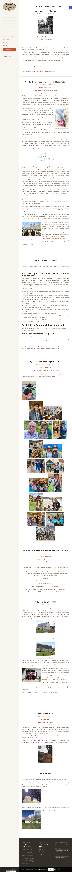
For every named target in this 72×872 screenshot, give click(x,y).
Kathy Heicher (51, 13)
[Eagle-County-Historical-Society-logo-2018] (9, 6)
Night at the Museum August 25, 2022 (45, 361)
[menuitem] (9, 16)
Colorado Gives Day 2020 (45, 602)
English (8, 871)
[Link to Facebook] (9, 61)
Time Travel (45, 776)
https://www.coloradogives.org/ (49, 692)
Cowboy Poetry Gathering (59, 857)
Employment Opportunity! (45, 260)
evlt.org (49, 736)
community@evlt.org (40, 742)
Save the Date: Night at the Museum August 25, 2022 (45, 550)
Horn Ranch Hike (45, 713)
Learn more (56, 869)
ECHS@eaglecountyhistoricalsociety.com (45, 71)
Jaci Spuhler (52, 263)
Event (45, 13)
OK (50, 869)
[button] (70, 7)
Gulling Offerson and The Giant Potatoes (61, 847)
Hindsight (45, 84)
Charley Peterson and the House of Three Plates (45, 82)
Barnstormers (45, 773)
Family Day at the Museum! (45, 11)
